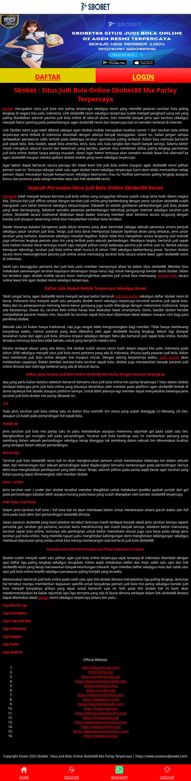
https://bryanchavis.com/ (101, 667)
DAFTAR (47, 76)
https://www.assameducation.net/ (101, 681)
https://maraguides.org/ (101, 717)
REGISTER (71, 773)
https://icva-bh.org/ (101, 690)
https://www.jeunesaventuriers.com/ (101, 731)
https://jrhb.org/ (101, 672)
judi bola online (127, 296)
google (43, 597)
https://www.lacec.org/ (101, 736)
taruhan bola (167, 275)
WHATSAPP (119, 773)
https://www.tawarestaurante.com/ (100, 722)
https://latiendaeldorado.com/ (101, 704)
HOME (24, 773)
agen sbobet (169, 357)
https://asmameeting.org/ (101, 676)
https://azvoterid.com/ (101, 685)
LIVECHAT (167, 773)
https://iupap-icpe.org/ (101, 708)
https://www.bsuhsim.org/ (101, 726)
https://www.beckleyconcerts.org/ (101, 713)
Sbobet (8, 108)
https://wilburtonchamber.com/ (101, 695)
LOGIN (143, 76)
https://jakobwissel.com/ (101, 699)
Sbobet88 (10, 196)
